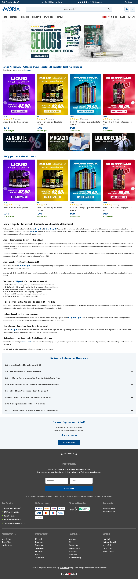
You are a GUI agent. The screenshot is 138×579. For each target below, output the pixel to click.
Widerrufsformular (75, 548)
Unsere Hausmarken (109, 511)
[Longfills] (59, 17)
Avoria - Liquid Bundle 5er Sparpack (15, 122)
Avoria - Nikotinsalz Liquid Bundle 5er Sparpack (49, 123)
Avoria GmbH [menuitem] (106, 539)
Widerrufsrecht (73, 545)
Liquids (28, 70)
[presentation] (5, 102)
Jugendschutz (39, 558)
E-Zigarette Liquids (50, 229)
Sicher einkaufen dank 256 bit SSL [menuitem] (14, 523)
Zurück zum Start (69, 454)
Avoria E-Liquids (26, 342)
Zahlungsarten (39, 545)
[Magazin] (122, 17)
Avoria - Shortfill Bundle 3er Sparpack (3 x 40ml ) (117, 123)
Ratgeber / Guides (7, 545)
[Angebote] (105, 17)
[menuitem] (126, 9)
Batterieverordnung (75, 558)
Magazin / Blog (6, 542)
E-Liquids (38, 229)
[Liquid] (5, 17)
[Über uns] (114, 17)
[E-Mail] (81, 481)
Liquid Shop (34, 232)
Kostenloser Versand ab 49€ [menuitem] (12, 520)
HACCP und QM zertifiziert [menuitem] (12, 512)
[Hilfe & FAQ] (130, 17)
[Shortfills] (25, 17)
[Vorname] (56, 481)
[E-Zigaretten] (36, 17)
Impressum (72, 539)
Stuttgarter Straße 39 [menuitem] (109, 542)
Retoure (37, 555)
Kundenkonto (39, 542)
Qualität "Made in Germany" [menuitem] (12, 508)
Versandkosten (39, 548)
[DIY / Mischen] (48, 17)
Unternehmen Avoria (109, 508)
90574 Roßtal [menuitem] (107, 545)
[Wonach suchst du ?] (69, 9)
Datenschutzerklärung (59, 496)
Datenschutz (73, 551)
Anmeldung (69, 488)
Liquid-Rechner (6, 539)
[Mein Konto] (126, 9)
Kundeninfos (73, 555)
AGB (70, 542)
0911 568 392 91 (108, 548)
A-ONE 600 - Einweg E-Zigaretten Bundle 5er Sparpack (85, 123)
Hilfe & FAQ (38, 539)
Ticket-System (69, 435)
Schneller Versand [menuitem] (9, 516)
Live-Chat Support (108, 551)
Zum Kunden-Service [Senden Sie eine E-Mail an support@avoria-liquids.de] (69, 442)
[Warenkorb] (132, 9)
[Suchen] (109, 9)
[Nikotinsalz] (14, 17)
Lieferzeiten (39, 551)
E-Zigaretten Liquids (75, 318)
